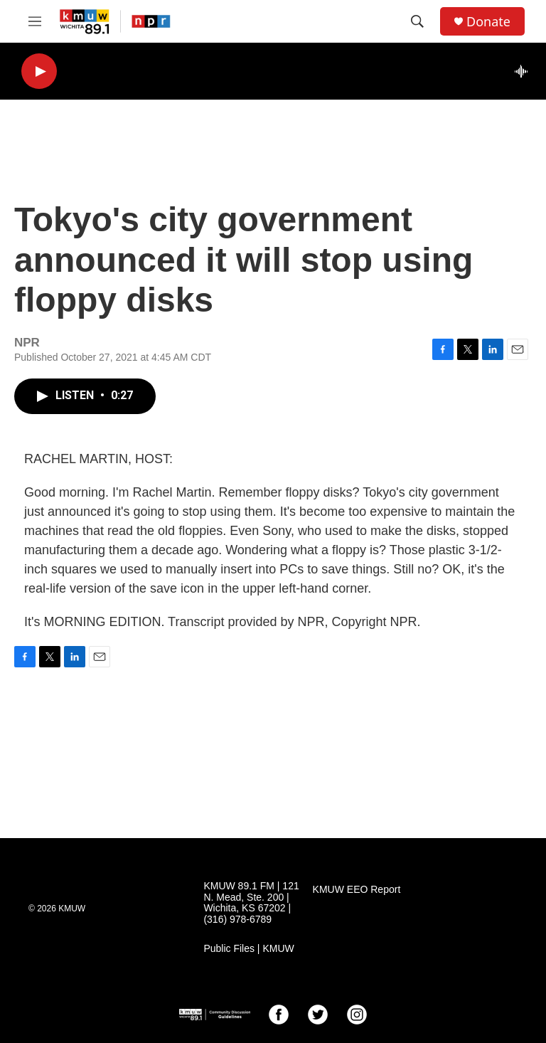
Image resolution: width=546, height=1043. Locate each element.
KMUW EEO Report (357, 889)
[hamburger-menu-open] (34, 21)
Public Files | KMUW (248, 948)
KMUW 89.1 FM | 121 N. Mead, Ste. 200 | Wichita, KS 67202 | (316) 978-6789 (251, 903)
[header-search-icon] (417, 21)
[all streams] (525, 71)
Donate (488, 21)
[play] (39, 71)
